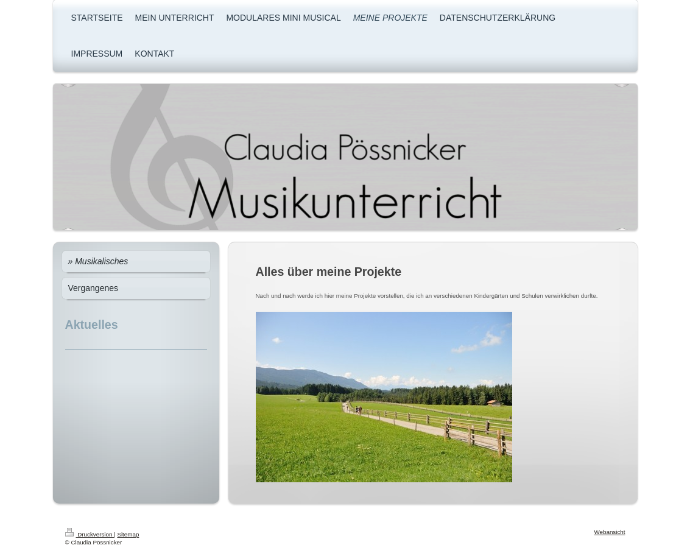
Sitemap (128, 534)
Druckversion (89, 534)
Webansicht (609, 532)
